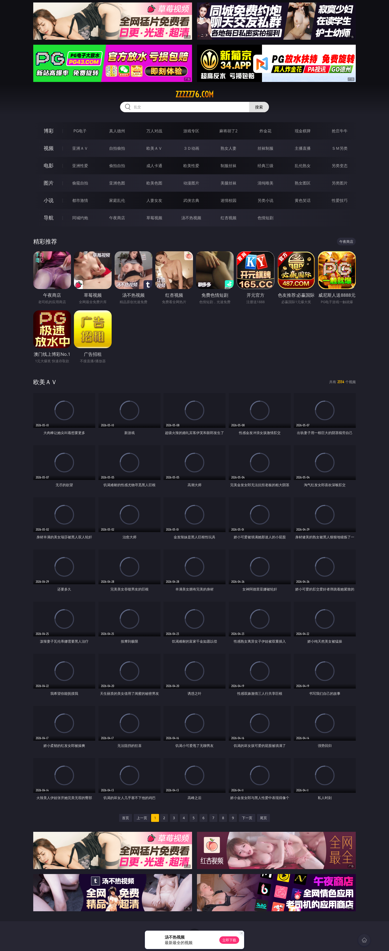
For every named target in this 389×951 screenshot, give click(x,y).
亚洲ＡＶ (80, 148)
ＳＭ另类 (340, 148)
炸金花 (265, 131)
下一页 (247, 817)
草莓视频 (154, 217)
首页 (125, 817)
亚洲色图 (117, 183)
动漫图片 (191, 183)
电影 (49, 165)
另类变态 (340, 165)
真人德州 (117, 131)
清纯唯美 (265, 183)
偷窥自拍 (80, 183)
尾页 (263, 817)
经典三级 (265, 165)
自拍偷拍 (117, 148)
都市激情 (80, 200)
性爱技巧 (340, 200)
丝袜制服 (265, 148)
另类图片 (340, 183)
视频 (49, 148)
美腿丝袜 (228, 183)
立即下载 (229, 940)
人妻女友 (154, 200)
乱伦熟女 (303, 165)
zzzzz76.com (194, 94)
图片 (49, 183)
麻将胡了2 (228, 131)
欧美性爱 (191, 165)
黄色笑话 (303, 200)
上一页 (142, 817)
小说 (49, 200)
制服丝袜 (228, 165)
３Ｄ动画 (191, 148)
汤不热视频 (191, 217)
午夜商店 (117, 217)
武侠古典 (191, 200)
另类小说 (265, 200)
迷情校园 (228, 200)
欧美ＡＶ (154, 148)
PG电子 (80, 131)
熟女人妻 (228, 148)
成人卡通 (154, 165)
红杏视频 (228, 217)
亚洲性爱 (80, 165)
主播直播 (303, 148)
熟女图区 (303, 183)
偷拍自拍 (117, 165)
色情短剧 (265, 217)
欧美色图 (154, 183)
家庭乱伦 (117, 200)
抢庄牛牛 (340, 131)
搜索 (259, 107)
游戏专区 (191, 131)
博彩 (49, 130)
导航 (49, 217)
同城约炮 (80, 217)
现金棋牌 (303, 131)
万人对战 (154, 131)
